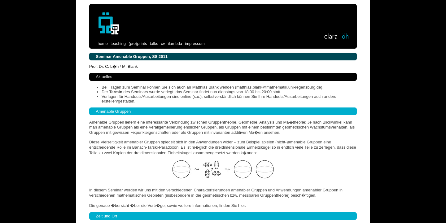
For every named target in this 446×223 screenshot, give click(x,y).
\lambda (175, 43)
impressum (195, 43)
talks (154, 43)
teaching (118, 43)
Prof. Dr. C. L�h (104, 66)
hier (241, 205)
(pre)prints (138, 43)
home (103, 43)
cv (163, 43)
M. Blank (130, 66)
